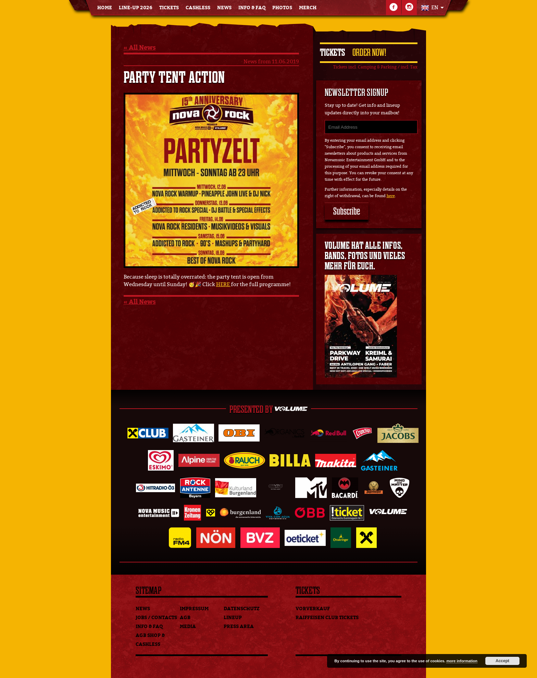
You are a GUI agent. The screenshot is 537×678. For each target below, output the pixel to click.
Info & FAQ (251, 8)
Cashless (198, 8)
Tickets (169, 8)
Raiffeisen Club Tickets (327, 618)
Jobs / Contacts (156, 618)
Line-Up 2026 (135, 8)
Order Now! (369, 52)
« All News (140, 47)
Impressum (194, 609)
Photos (282, 8)
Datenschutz (242, 609)
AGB (185, 618)
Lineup (233, 618)
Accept (502, 660)
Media (188, 626)
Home (104, 8)
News (224, 8)
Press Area (239, 626)
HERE (223, 284)
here (391, 196)
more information (461, 661)
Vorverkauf (313, 609)
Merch (307, 8)
